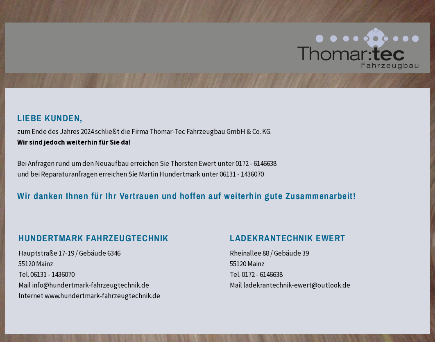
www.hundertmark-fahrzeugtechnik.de (102, 295)
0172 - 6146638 (256, 163)
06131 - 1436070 (242, 174)
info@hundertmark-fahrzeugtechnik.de (90, 285)
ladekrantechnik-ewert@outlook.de (296, 285)
